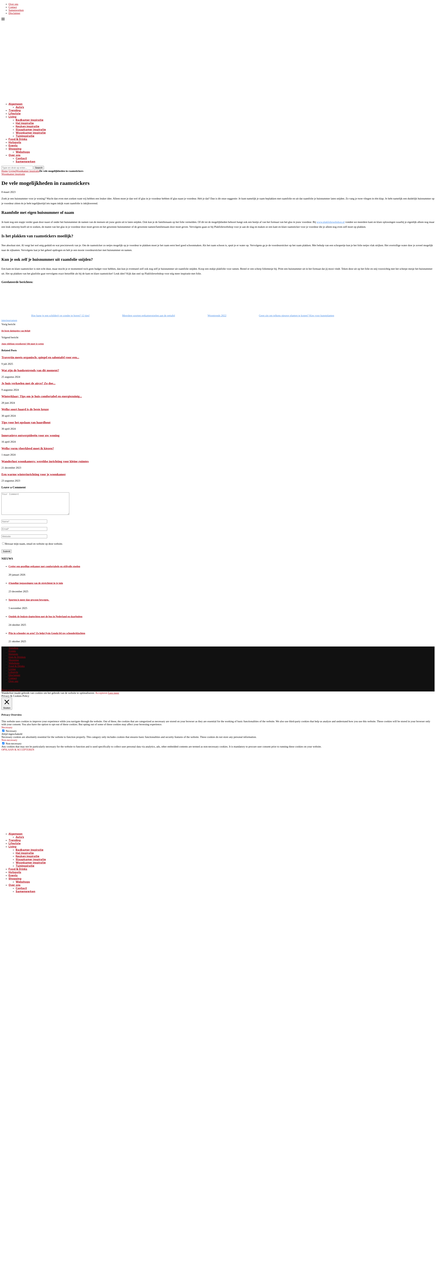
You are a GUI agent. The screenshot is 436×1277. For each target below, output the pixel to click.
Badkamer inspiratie (29, 120)
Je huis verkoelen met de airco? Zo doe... (28, 383)
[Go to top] (10, 694)
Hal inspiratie (25, 123)
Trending (15, 110)
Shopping (15, 148)
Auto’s (20, 107)
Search (39, 167)
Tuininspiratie (25, 136)
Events (13, 145)
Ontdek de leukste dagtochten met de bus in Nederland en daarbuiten (45, 620)
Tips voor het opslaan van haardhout (26, 422)
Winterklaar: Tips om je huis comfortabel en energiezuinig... (41, 396)
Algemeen (15, 104)
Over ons (13, 4)
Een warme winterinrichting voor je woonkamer (33, 474)
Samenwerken (16, 10)
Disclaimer (14, 13)
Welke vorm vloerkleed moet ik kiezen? (27, 448)
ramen (14, 320)
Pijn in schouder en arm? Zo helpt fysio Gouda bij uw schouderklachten (47, 637)
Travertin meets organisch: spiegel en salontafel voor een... (40, 357)
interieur (6, 320)
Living (12, 116)
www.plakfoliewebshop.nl (330, 222)
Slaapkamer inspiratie (31, 129)
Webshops (23, 152)
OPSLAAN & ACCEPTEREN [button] (17, 753)
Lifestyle (15, 113)
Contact (13, 7)
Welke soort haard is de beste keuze (25, 409)
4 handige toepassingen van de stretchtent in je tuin (36, 587)
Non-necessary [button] (9, 744)
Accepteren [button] (101, 697)
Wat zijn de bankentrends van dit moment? (30, 370)
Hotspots (15, 142)
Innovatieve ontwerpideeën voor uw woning (30, 435)
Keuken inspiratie (27, 126)
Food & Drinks (18, 139)
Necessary (11, 735)
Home (4, 171)
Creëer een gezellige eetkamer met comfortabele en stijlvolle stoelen (44, 570)
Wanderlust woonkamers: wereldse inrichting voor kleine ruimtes (45, 461)
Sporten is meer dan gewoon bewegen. (29, 604)
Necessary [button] (6, 731)
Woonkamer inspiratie (31, 132)
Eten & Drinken (17, 661)
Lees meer (113, 697)
